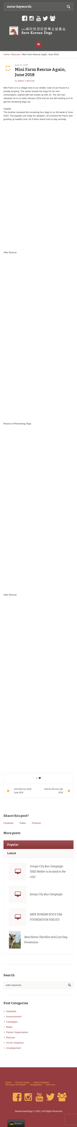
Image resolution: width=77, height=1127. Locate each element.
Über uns (50, 1085)
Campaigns (12, 1021)
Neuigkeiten (36, 1085)
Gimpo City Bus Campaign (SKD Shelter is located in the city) (48, 871)
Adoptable (11, 1011)
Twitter (22, 823)
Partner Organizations (17, 1032)
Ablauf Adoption (41, 1082)
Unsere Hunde (22, 1082)
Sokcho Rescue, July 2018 (53, 791)
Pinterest (36, 823)
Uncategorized (13, 1048)
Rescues (16, 54)
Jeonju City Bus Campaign (46, 894)
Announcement (13, 1016)
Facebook (8, 823)
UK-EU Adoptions (15, 1042)
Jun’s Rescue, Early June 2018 (22, 791)
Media (9, 1027)
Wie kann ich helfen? (16, 1085)
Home (6, 54)
